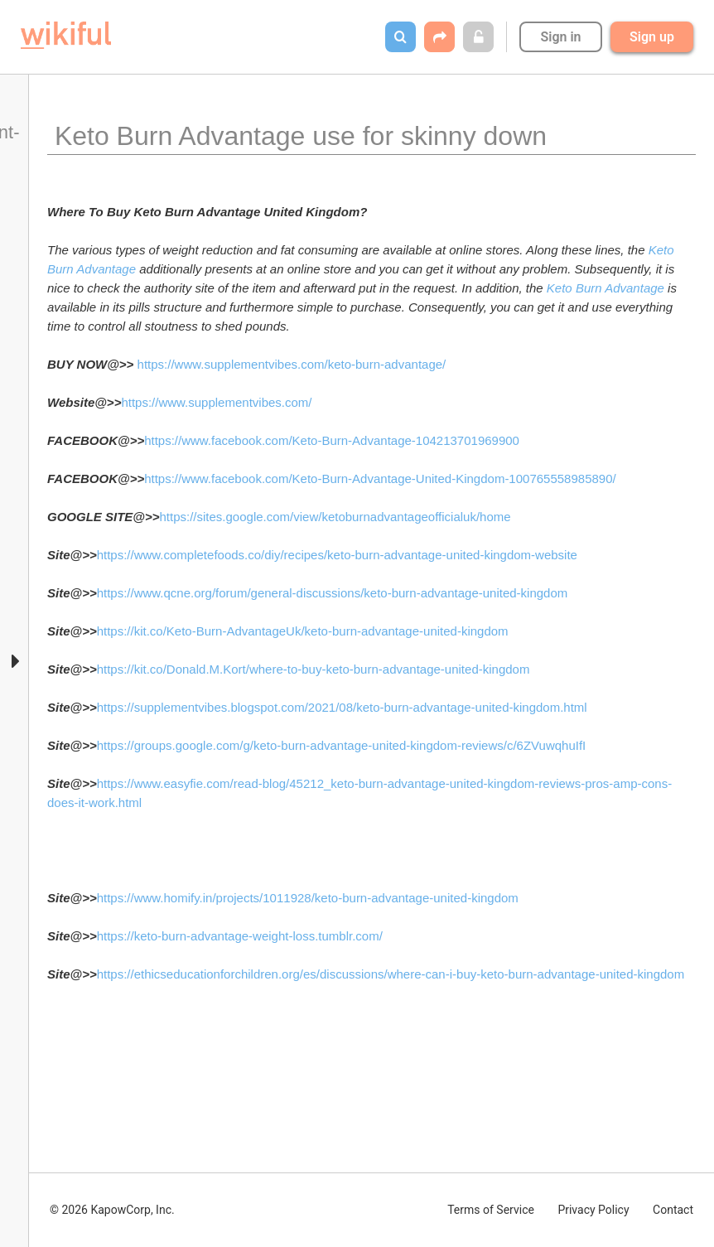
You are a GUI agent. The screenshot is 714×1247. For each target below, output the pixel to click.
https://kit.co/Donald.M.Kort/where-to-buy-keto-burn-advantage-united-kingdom (313, 669)
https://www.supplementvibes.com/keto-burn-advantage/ (291, 364)
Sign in (560, 37)
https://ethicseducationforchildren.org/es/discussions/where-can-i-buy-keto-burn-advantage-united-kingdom (391, 974)
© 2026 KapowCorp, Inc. (112, 1209)
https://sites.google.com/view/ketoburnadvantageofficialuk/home (335, 517)
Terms (490, 1209)
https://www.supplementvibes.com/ (216, 402)
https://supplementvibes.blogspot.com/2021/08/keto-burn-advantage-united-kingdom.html (342, 707)
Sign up (652, 37)
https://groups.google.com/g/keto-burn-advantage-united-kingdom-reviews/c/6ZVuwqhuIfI (341, 745)
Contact (673, 1209)
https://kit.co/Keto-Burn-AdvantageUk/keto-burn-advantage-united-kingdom (303, 631)
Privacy (593, 1209)
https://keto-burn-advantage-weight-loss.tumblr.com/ (240, 936)
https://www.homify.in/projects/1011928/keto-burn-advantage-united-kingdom (308, 898)
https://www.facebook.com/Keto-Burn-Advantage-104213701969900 (331, 440)
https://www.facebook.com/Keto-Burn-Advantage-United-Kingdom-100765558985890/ (380, 478)
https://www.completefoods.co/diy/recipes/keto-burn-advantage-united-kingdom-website (337, 555)
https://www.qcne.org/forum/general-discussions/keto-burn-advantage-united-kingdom (332, 593)
